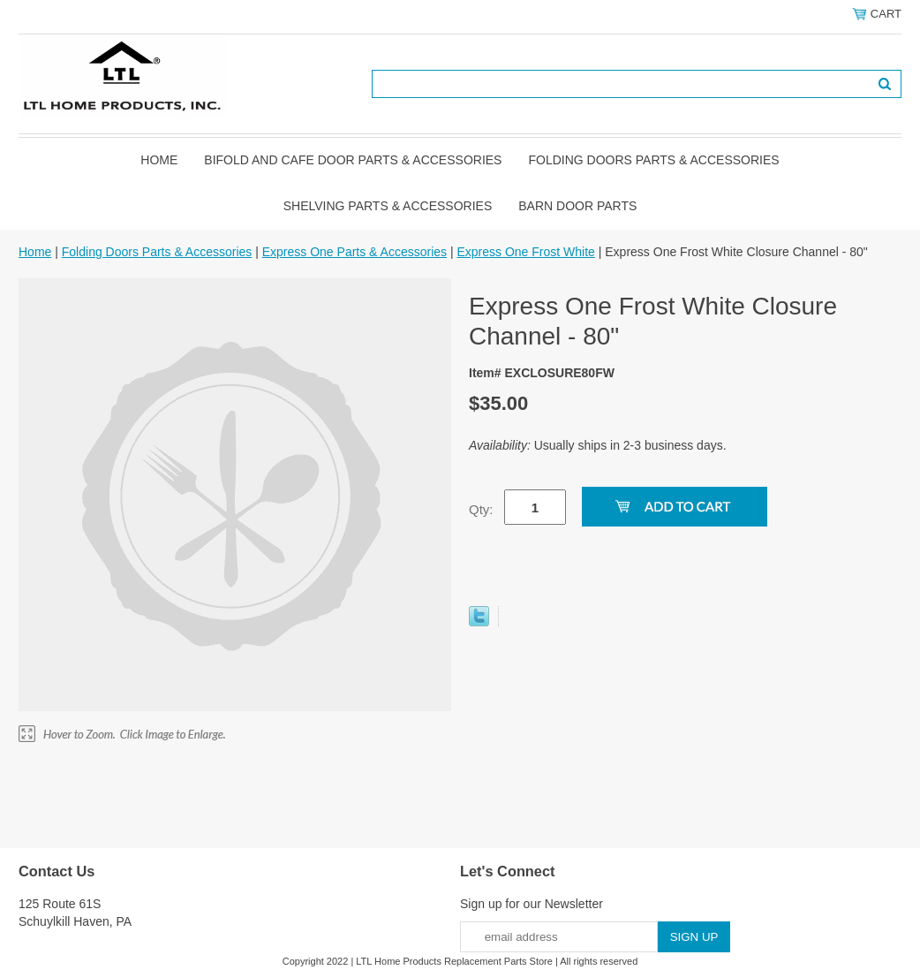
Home (158, 160)
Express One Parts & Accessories (354, 252)
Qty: (481, 509)
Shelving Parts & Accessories (388, 206)
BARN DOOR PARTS (577, 206)
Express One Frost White (525, 252)
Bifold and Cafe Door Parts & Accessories (352, 160)
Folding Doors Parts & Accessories (653, 160)
